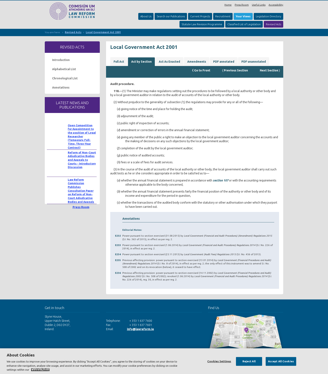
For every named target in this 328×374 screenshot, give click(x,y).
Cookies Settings (219, 361)
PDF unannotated (253, 61)
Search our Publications (171, 16)
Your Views (243, 16)
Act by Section (141, 61)
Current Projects (200, 16)
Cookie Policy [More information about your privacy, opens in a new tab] (40, 369)
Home (228, 4)
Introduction (61, 60)
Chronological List (65, 78)
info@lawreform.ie (140, 329)
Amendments (196, 61)
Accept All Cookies (281, 361)
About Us (145, 16)
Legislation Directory (268, 16)
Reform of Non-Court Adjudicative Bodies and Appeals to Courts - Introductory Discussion (82, 160)
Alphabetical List (64, 69)
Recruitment (223, 16)
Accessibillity (276, 4)
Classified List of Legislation (244, 24)
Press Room (242, 4)
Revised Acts (273, 24)
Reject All (249, 361)
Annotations (60, 87)
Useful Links (258, 4)
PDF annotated (223, 61)
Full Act (119, 61)
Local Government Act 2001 (103, 32)
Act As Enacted (169, 61)
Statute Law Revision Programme (202, 24)
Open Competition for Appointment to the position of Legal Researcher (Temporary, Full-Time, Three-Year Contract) (82, 136)
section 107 (220, 180)
